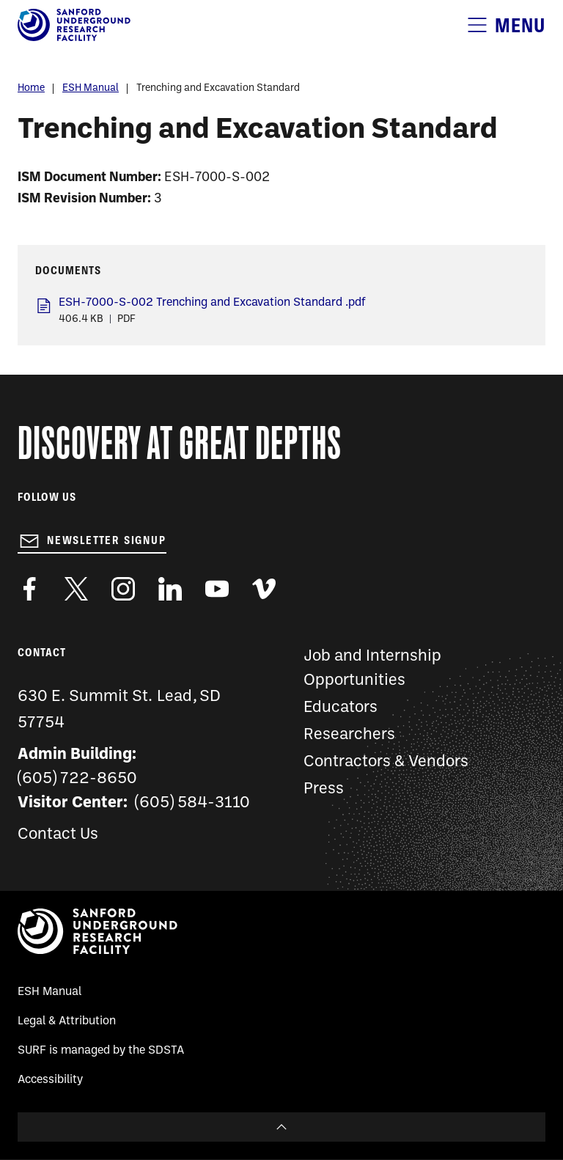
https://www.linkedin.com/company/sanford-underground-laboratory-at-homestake (170, 589)
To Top (281, 1127)
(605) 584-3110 (192, 803)
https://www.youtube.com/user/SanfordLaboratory (217, 589)
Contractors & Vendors (385, 762)
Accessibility (50, 1080)
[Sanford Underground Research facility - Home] (74, 38)
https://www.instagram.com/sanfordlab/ (123, 589)
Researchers (349, 735)
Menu (520, 25)
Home (31, 88)
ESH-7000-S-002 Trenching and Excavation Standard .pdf (212, 303)
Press (323, 789)
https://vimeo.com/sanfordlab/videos (264, 589)
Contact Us (58, 834)
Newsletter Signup (106, 540)
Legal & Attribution (67, 1021)
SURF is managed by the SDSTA (101, 1051)
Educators (340, 708)
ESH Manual (90, 88)
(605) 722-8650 (77, 779)
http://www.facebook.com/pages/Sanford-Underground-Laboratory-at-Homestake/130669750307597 (29, 589)
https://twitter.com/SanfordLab (76, 589)
